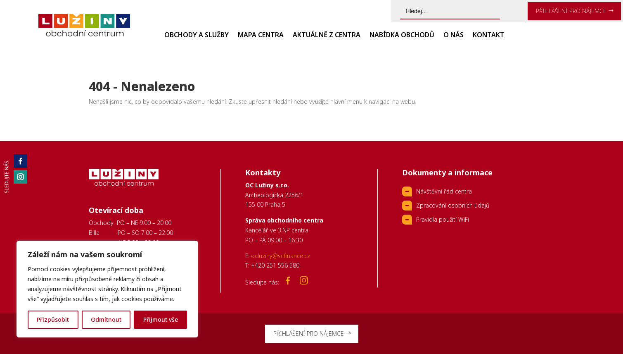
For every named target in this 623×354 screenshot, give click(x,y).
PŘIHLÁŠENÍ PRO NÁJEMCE (571, 11)
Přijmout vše (160, 319)
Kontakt (489, 35)
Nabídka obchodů (402, 35)
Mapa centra (261, 35)
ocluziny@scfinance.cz (280, 256)
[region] (107, 289)
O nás (453, 35)
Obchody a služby (196, 35)
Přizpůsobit (53, 319)
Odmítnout (106, 319)
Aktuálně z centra (326, 35)
